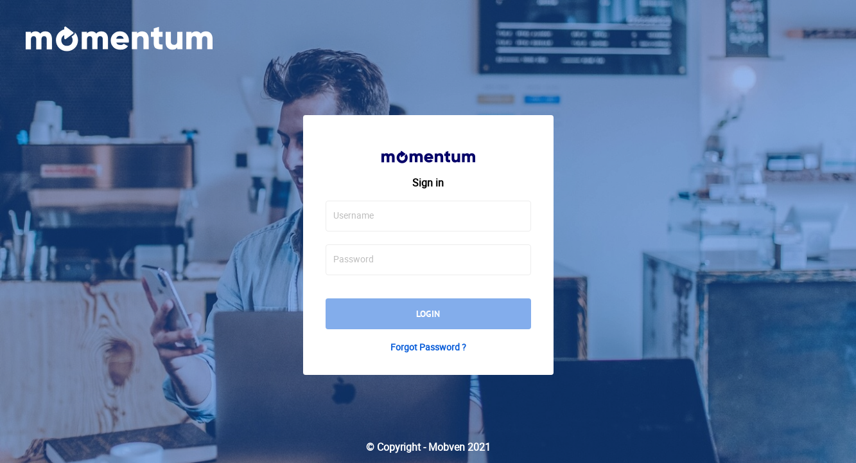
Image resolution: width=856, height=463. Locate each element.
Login (428, 314)
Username (353, 215)
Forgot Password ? (428, 347)
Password (353, 259)
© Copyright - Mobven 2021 (428, 447)
